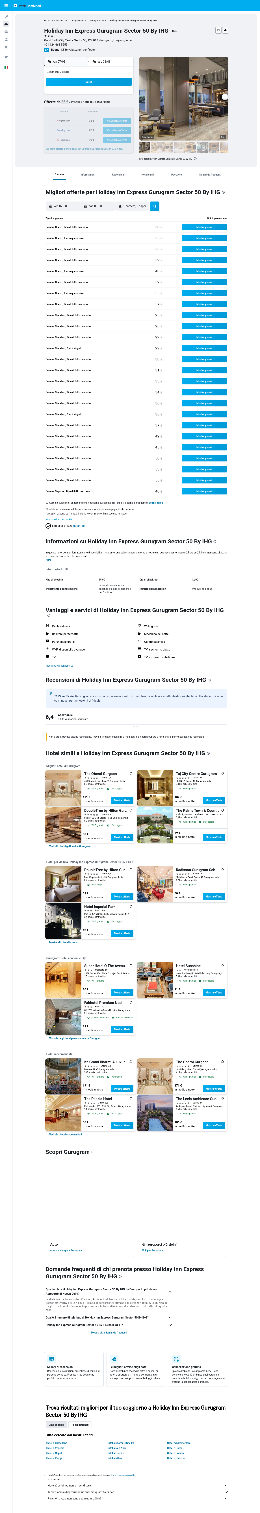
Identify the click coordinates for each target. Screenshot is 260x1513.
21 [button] (106, 121)
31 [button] (72, 138)
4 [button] (80, 104)
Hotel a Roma (175, 1448)
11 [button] (80, 112)
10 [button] (72, 112)
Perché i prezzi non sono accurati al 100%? (138, 1498)
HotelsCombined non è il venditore (138, 1485)
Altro (48, 559)
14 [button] (106, 112)
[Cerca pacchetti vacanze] (6, 39)
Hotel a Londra (175, 1453)
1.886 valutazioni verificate (77, 49)
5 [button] (89, 104)
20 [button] (98, 121)
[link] (70, 846)
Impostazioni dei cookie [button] (59, 519)
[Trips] (6, 57)
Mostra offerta (122, 800)
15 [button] (115, 112)
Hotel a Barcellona (56, 1443)
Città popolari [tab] (56, 1424)
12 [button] (89, 112)
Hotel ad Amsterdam (178, 1443)
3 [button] (72, 104)
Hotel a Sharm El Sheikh (120, 1443)
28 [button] (106, 130)
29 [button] (115, 130)
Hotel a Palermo (176, 1458)
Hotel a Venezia (55, 1448)
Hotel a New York (116, 1448)
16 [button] (124, 112)
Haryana (76, 20)
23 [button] (124, 121)
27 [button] (98, 130)
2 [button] (124, 95)
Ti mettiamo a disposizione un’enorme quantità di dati (138, 1492)
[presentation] (195, 158)
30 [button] (124, 130)
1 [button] (115, 95)
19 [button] (89, 121)
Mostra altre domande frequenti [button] (109, 1332)
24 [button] (72, 130)
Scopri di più (156, 502)
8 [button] (115, 104)
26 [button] (89, 130)
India (56, 20)
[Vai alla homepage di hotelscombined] (27, 5)
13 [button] (98, 112)
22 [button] (115, 121)
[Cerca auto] (6, 31)
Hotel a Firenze (115, 1453)
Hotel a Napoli (54, 1453)
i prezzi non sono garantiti (123, 1475)
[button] (6, 6)
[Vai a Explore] (6, 47)
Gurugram (95, 20)
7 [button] (106, 104)
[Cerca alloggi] (6, 24)
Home (47, 20)
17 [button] (72, 121)
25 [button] (80, 130)
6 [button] (98, 104)
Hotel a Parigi (54, 1458)
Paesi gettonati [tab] (80, 1424)
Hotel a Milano (115, 1458)
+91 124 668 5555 (56, 44)
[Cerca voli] (6, 16)
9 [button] (124, 104)
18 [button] (80, 121)
